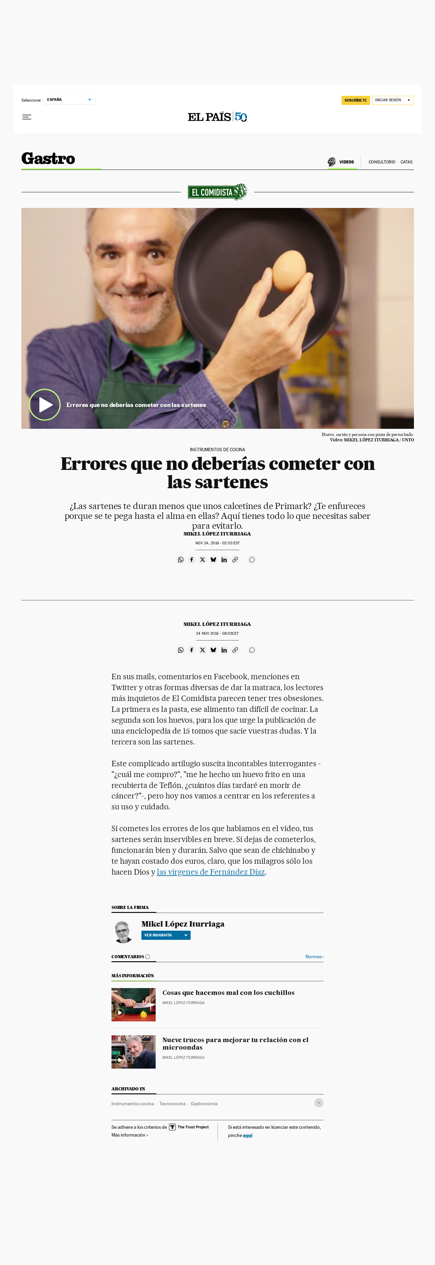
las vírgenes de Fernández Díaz (211, 872)
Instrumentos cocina (132, 1103)
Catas (407, 162)
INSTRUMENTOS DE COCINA (217, 449)
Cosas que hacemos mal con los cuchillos (228, 993)
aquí (248, 1135)
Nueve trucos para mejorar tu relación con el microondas (235, 1044)
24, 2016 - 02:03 (217, 543)
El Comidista (48, 158)
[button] (217, 318)
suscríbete (356, 100)
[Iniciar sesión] (393, 100)
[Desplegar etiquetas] (319, 1102)
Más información (130, 1135)
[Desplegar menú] (26, 117)
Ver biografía (166, 935)
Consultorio (382, 162)
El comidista (217, 192)
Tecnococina (172, 1103)
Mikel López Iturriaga (217, 534)
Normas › (315, 956)
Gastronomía (204, 1103)
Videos (347, 161)
